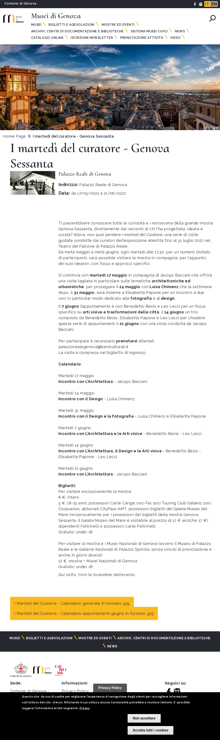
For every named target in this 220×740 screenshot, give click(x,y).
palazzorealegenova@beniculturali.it (93, 346)
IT (207, 4)
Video (175, 38)
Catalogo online (47, 38)
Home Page (14, 136)
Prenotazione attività (141, 38)
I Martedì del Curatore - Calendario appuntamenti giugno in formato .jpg (84, 613)
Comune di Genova (20, 3)
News (180, 31)
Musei (36, 25)
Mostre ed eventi (118, 25)
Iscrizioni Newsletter (92, 38)
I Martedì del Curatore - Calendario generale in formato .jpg (72, 603)
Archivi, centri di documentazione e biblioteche (77, 31)
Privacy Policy (75, 691)
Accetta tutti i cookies (150, 730)
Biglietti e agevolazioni (72, 25)
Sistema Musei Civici (149, 31)
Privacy (84, 708)
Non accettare (144, 718)
